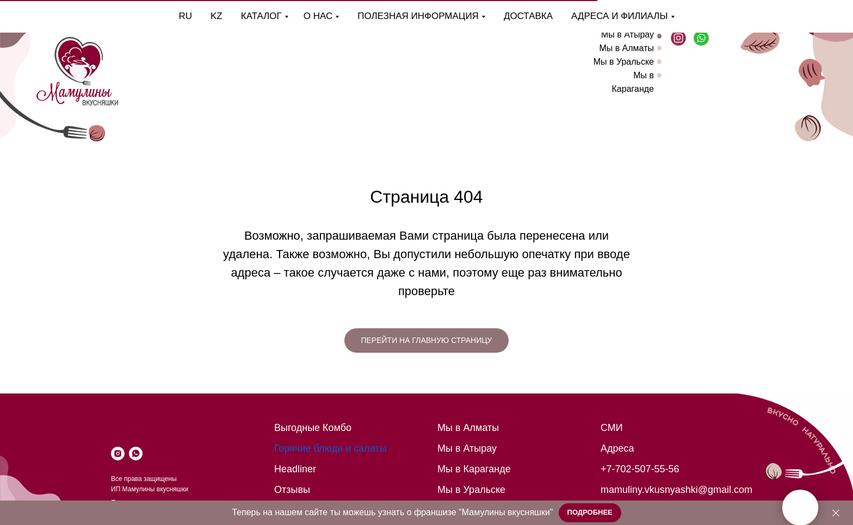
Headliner (295, 469)
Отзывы (292, 489)
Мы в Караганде (474, 469)
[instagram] (118, 453)
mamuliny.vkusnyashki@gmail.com (676, 489)
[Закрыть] (836, 513)
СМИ (612, 427)
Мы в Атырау (627, 34)
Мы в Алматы (626, 48)
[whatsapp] (136, 453)
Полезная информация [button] (387, 16)
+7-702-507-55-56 (640, 469)
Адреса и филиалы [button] (588, 16)
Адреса (617, 448)
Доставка (497, 16)
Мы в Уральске (624, 61)
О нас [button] (287, 16)
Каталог (230, 16)
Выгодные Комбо (312, 427)
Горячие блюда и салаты (330, 448)
